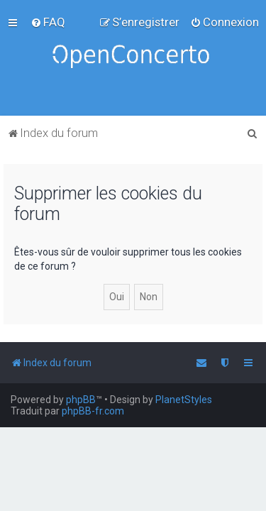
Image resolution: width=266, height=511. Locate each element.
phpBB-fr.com (93, 411)
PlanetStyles (183, 399)
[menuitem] (48, 22)
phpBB (81, 399)
